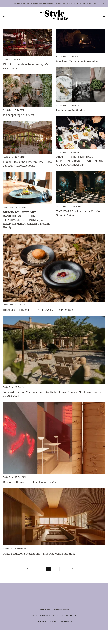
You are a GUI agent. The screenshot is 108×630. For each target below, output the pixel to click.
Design (5, 59)
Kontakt (54, 621)
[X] (58, 615)
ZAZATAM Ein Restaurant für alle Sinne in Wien (78, 213)
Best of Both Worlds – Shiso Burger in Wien (30, 482)
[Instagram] (62, 615)
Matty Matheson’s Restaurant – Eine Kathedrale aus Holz (39, 553)
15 (72, 569)
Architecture (7, 549)
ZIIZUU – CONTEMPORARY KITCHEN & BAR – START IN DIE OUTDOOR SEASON (79, 160)
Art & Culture (8, 110)
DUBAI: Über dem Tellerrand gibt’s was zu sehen (25, 66)
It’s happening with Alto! (18, 115)
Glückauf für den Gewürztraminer (77, 61)
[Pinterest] (67, 615)
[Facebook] (54, 615)
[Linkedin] (71, 615)
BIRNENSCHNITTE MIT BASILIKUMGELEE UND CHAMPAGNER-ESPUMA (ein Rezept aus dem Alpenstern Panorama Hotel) (26, 220)
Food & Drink (8, 157)
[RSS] (75, 615)
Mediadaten (66, 621)
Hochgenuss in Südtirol (71, 110)
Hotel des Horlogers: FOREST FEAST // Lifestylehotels (38, 309)
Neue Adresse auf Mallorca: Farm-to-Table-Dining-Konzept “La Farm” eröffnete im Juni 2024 (53, 393)
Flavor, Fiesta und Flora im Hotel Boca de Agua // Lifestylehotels (27, 163)
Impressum (41, 621)
